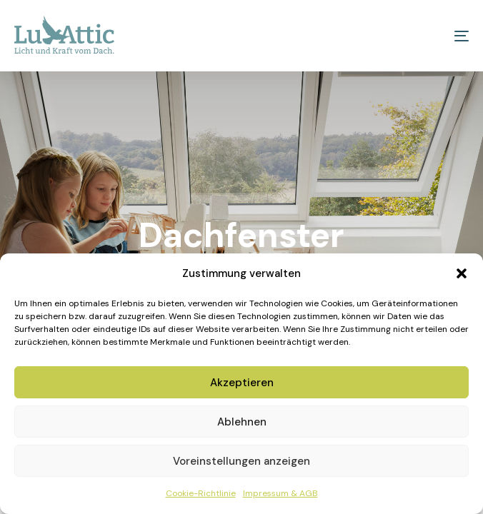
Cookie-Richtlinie (201, 493)
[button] (461, 273)
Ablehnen (242, 422)
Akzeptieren (242, 383)
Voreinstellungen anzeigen (241, 461)
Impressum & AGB (280, 493)
